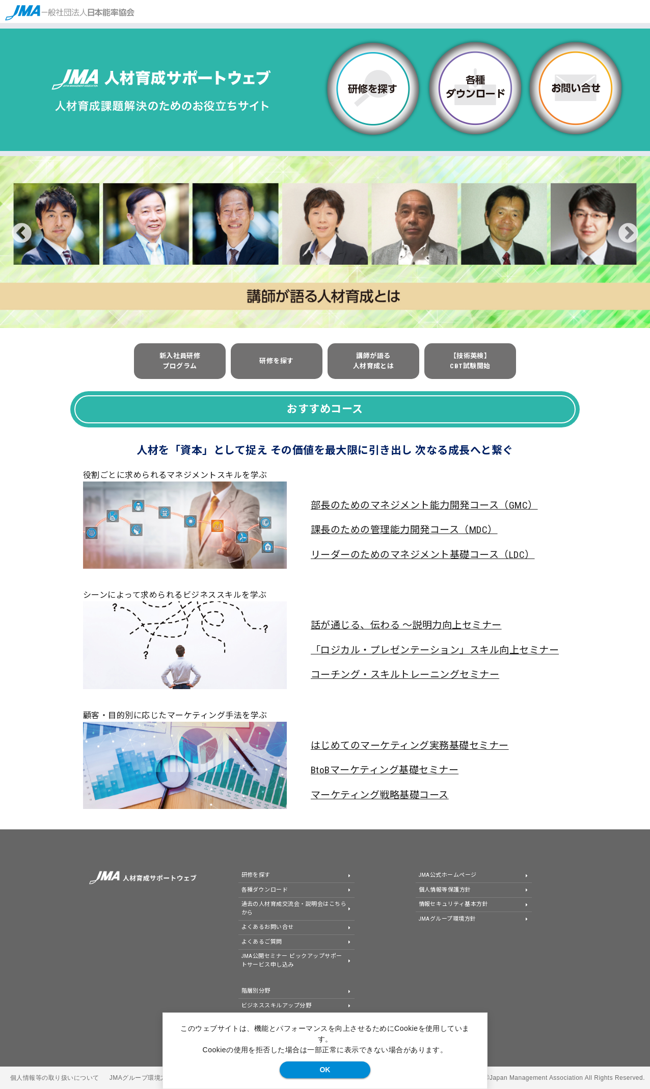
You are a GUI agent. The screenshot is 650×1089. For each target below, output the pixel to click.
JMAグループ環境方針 (141, 1077)
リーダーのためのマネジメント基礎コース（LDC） (423, 555)
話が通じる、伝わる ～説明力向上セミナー (406, 625)
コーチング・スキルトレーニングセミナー (405, 674)
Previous (21, 233)
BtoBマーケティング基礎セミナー (384, 770)
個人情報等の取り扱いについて (54, 1077)
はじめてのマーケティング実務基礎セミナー (410, 745)
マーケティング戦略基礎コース (380, 795)
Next (628, 233)
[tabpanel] (325, 242)
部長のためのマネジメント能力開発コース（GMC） (424, 505)
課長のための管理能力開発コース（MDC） (404, 530)
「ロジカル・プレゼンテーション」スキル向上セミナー (435, 650)
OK (324, 1070)
